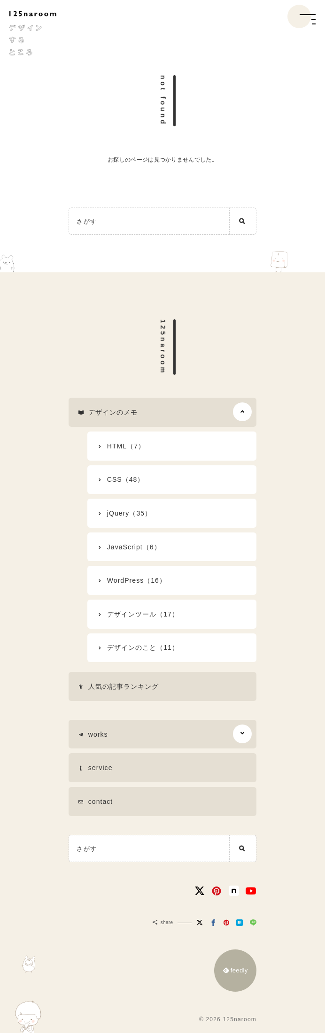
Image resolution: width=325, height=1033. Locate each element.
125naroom (163, 347)
